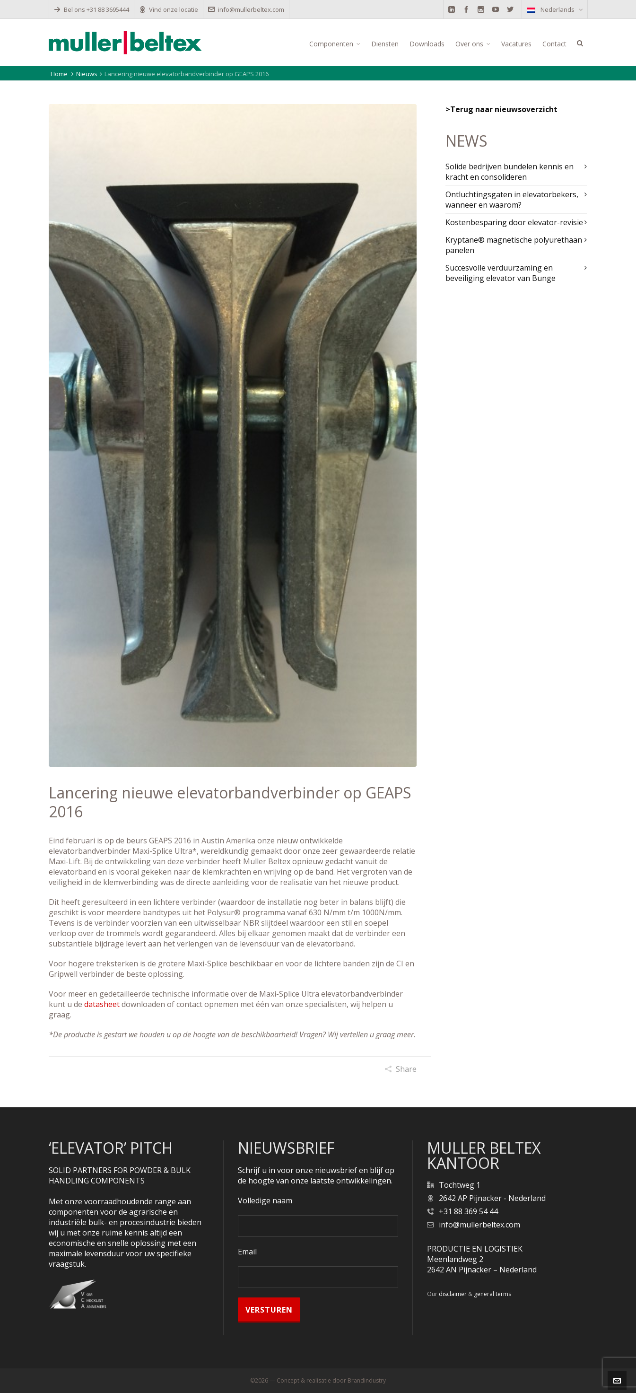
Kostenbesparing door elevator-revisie (514, 222)
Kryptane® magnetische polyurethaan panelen (513, 245)
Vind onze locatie (168, 9)
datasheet (102, 1004)
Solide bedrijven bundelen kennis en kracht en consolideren (509, 171)
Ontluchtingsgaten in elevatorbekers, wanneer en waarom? (511, 199)
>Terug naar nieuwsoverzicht (501, 109)
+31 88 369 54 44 (468, 1211)
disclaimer (453, 1294)
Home (59, 74)
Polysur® (224, 912)
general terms (492, 1294)
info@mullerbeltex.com (246, 9)
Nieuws (86, 74)
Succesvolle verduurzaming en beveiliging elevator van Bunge (500, 273)
